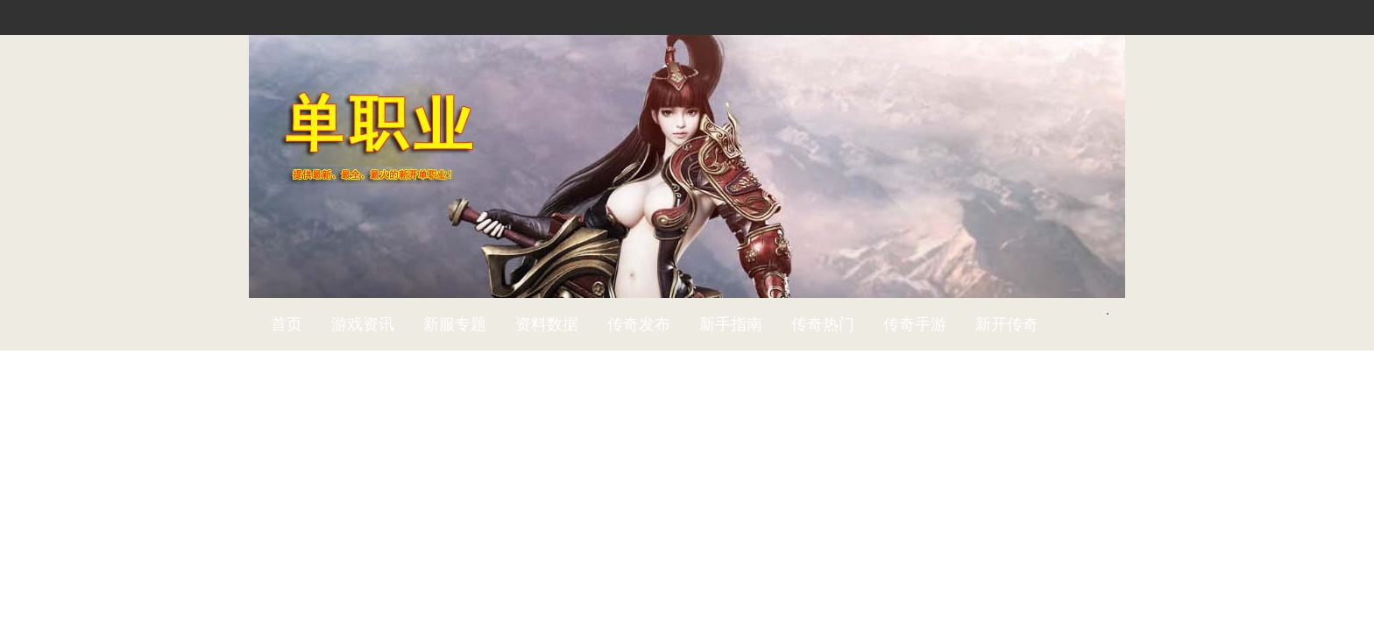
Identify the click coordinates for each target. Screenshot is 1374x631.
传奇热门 (822, 324)
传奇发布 (638, 324)
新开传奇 (1006, 324)
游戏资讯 (362, 324)
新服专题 (454, 324)
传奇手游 (914, 324)
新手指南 (730, 324)
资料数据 (546, 324)
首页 (286, 324)
